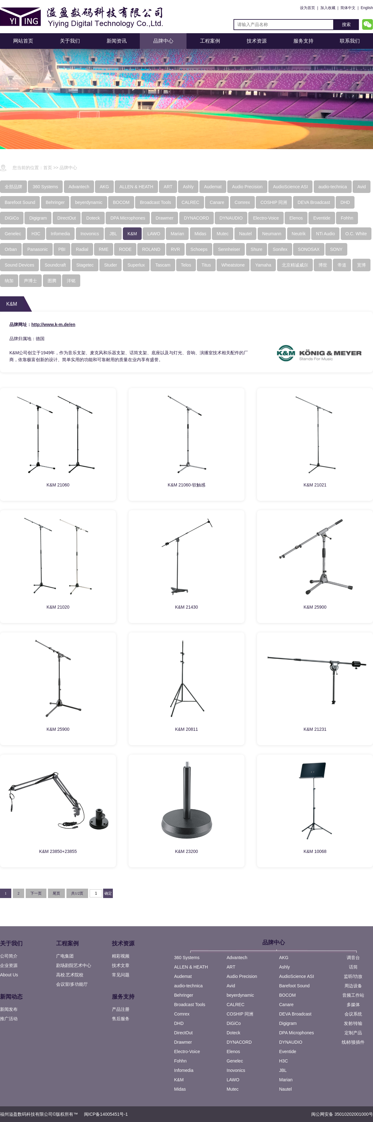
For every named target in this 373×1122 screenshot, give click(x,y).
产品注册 (120, 1009)
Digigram (288, 1023)
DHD (179, 1023)
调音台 (353, 957)
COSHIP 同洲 (240, 1013)
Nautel (285, 1089)
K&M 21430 (186, 607)
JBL (283, 1070)
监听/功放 (353, 976)
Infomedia (183, 1070)
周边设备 (353, 985)
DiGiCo (234, 1023)
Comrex (182, 1013)
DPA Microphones (296, 1032)
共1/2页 (77, 893)
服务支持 (303, 41)
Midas (180, 1089)
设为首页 (307, 8)
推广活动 (9, 1018)
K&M (179, 1079)
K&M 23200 (186, 851)
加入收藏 (327, 8)
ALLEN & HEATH (191, 966)
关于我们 (70, 41)
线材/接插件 (353, 1042)
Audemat (183, 976)
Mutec (233, 1089)
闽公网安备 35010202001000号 (342, 1114)
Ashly (284, 966)
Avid (231, 985)
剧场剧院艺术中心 (73, 965)
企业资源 (9, 965)
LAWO (233, 1079)
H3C (283, 1060)
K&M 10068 (314, 851)
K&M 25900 (314, 607)
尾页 (56, 893)
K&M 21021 (314, 484)
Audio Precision (242, 976)
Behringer (183, 995)
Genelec (235, 1060)
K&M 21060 (57, 484)
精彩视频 (120, 955)
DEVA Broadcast (295, 1013)
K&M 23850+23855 (58, 851)
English (367, 8)
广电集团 (65, 955)
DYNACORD (239, 1042)
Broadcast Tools (189, 1004)
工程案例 (210, 41)
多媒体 (353, 1004)
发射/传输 (353, 1023)
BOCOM (287, 995)
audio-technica (188, 985)
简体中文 (347, 8)
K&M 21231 (314, 729)
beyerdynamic (240, 995)
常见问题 (120, 974)
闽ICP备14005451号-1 (106, 1114)
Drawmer (183, 1042)
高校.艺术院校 (70, 974)
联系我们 (350, 41)
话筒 (353, 966)
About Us (9, 974)
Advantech (237, 957)
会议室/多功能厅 (72, 984)
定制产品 (353, 1032)
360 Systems (187, 957)
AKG (284, 957)
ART (231, 966)
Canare (286, 1004)
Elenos (233, 1051)
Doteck (233, 1032)
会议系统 (353, 1013)
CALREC (235, 1004)
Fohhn (180, 1060)
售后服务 (120, 1018)
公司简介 (9, 955)
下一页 (36, 893)
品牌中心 (163, 41)
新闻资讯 (117, 41)
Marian (286, 1079)
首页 (47, 167)
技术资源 (257, 41)
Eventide (287, 1051)
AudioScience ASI (296, 976)
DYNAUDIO (290, 1042)
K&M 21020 (57, 607)
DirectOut (183, 1032)
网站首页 (23, 41)
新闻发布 (9, 1009)
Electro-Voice (187, 1051)
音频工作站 (353, 995)
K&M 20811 (186, 729)
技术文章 (120, 965)
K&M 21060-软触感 (186, 484)
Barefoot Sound (294, 985)
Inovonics (236, 1070)
